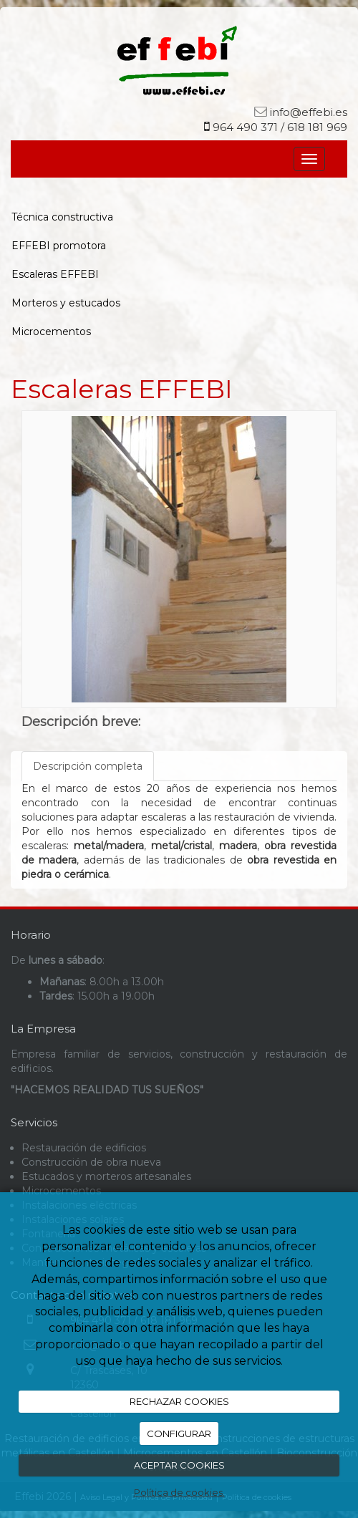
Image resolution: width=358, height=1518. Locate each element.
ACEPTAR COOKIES (179, 1465)
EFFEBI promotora (58, 245)
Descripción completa (87, 766)
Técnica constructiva (62, 217)
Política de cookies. (179, 1492)
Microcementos (51, 331)
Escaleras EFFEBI (55, 274)
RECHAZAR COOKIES (179, 1401)
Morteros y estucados (65, 302)
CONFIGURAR (179, 1433)
